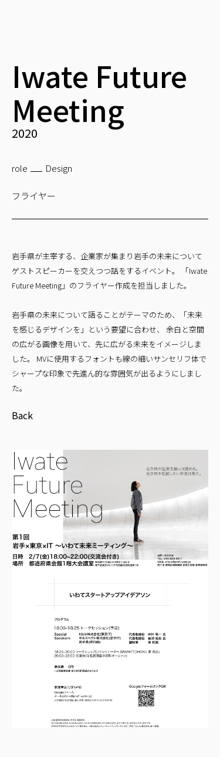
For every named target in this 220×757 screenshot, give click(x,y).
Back (22, 415)
